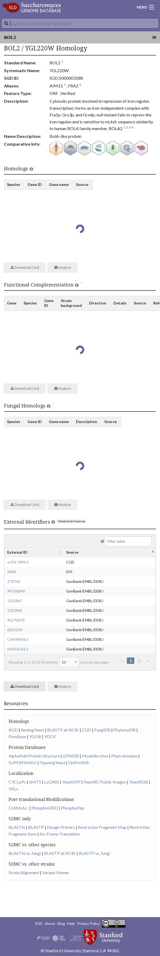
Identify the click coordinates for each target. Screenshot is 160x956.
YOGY (50, 736)
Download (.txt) (24, 267)
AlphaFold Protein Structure (34, 755)
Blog (61, 923)
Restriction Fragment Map (102, 827)
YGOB (35, 736)
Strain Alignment (24, 872)
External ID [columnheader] (17, 552)
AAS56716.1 (17, 649)
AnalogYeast (32, 729)
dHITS (35, 781)
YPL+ (14, 788)
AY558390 (16, 591)
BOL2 (10, 37)
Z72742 (13, 581)
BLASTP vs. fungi (94, 853)
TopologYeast (52, 762)
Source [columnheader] (72, 552)
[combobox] (80, 23)
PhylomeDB (124, 729)
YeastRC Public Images (104, 781)
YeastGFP (71, 781)
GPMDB (71, 755)
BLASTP (36, 827)
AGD (13, 729)
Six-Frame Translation (60, 833)
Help (71, 923)
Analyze (62, 267)
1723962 (14, 610)
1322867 (14, 600)
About (50, 923)
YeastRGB (138, 781)
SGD (39, 923)
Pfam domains (124, 755)
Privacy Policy (88, 923)
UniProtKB (78, 762)
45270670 (15, 620)
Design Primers (61, 827)
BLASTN (17, 827)
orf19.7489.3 (18, 562)
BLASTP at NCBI (63, 729)
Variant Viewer (55, 872)
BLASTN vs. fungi (25, 853)
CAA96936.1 (18, 639)
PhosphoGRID (45, 807)
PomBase (17, 736)
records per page (83, 662)
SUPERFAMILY (23, 762)
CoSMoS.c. (19, 807)
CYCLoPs (17, 781)
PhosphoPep (72, 807)
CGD (86, 729)
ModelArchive (95, 755)
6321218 (14, 629)
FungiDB (102, 729)
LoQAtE (51, 781)
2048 (11, 571)
